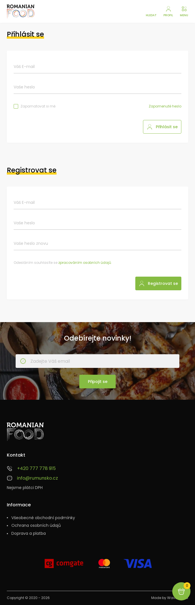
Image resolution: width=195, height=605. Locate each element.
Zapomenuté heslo (165, 106)
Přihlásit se (167, 127)
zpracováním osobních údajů (84, 262)
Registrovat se (163, 283)
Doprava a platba (28, 533)
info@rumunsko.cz (37, 478)
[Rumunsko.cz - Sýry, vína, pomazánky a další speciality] (20, 11)
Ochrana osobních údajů (36, 525)
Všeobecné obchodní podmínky (43, 518)
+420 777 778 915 (36, 468)
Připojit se (97, 381)
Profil (168, 15)
